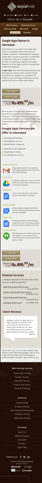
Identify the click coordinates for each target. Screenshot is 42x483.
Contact (17, 350)
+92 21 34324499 (23, 19)
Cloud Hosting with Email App (14, 297)
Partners (22, 444)
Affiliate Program (22, 436)
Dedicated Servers (22, 381)
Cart (28, 15)
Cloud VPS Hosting (22, 388)
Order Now (11, 91)
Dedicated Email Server (12, 303)
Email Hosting (22, 403)
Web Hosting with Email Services (16, 287)
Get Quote (22, 440)
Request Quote (11, 97)
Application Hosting (22, 418)
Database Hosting (22, 414)
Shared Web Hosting (22, 373)
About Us (22, 432)
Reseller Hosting (22, 377)
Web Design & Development (22, 410)
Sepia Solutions (27, 461)
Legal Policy (22, 447)
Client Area (9, 15)
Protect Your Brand (22, 385)
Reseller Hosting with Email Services (17, 292)
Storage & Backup (22, 407)
